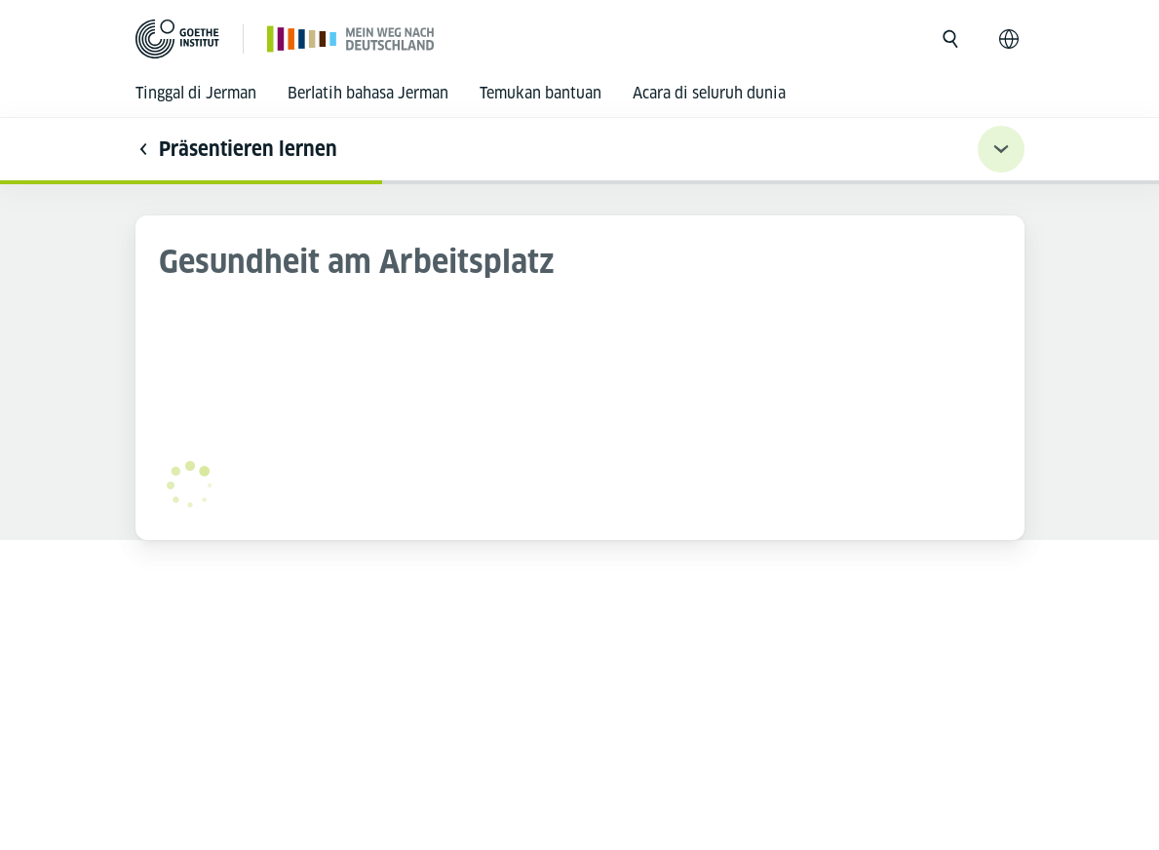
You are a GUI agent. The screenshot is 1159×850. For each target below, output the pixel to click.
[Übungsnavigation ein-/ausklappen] (1001, 149)
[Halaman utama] (351, 38)
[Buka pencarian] (950, 39)
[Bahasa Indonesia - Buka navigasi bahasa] (1008, 39)
